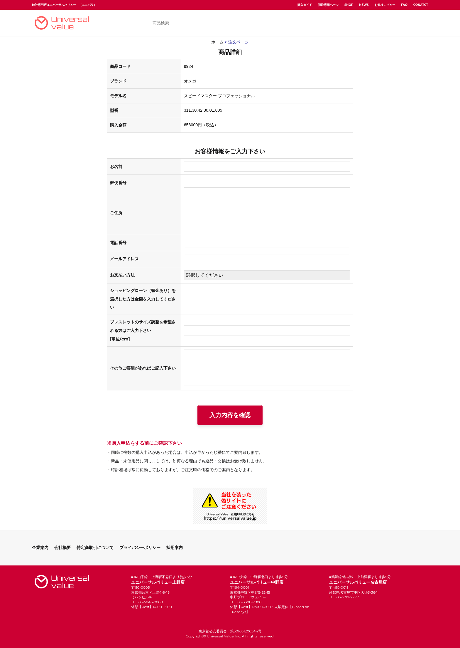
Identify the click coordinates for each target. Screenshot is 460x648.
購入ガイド (304, 5)
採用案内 (174, 547)
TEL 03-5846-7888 (147, 602)
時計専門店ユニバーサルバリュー (54, 5)
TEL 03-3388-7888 (245, 602)
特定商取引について (95, 547)
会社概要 (62, 547)
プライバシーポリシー (139, 547)
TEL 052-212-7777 (344, 597)
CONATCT (420, 5)
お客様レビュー (385, 5)
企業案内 (40, 547)
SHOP (348, 5)
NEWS (364, 5)
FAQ (404, 5)
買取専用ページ (328, 5)
